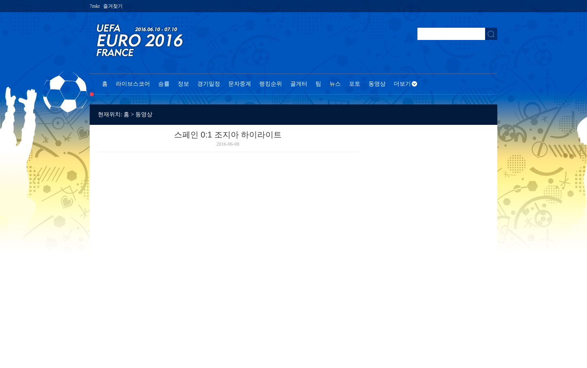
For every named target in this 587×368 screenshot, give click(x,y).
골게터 (298, 84)
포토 (354, 84)
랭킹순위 (270, 84)
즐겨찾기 (113, 6)
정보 (183, 84)
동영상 (377, 84)
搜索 (491, 34)
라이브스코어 (133, 84)
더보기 (402, 84)
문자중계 (239, 84)
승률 (164, 84)
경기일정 (208, 84)
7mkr (95, 6)
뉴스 (335, 84)
